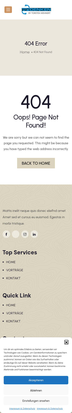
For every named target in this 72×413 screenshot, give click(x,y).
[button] (66, 342)
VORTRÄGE (14, 270)
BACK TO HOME (36, 163)
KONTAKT (13, 278)
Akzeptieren (35, 380)
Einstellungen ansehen (36, 401)
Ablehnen (36, 390)
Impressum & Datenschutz (22, 408)
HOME (11, 262)
